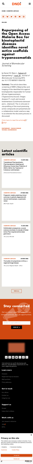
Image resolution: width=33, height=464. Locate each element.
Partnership (6, 128)
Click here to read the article (13, 120)
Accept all (16, 455)
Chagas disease (16, 128)
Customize (4, 450)
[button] (3, 16)
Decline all (16, 459)
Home (3, 11)
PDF (5, 123)
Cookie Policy (15, 450)
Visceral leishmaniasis (9, 130)
